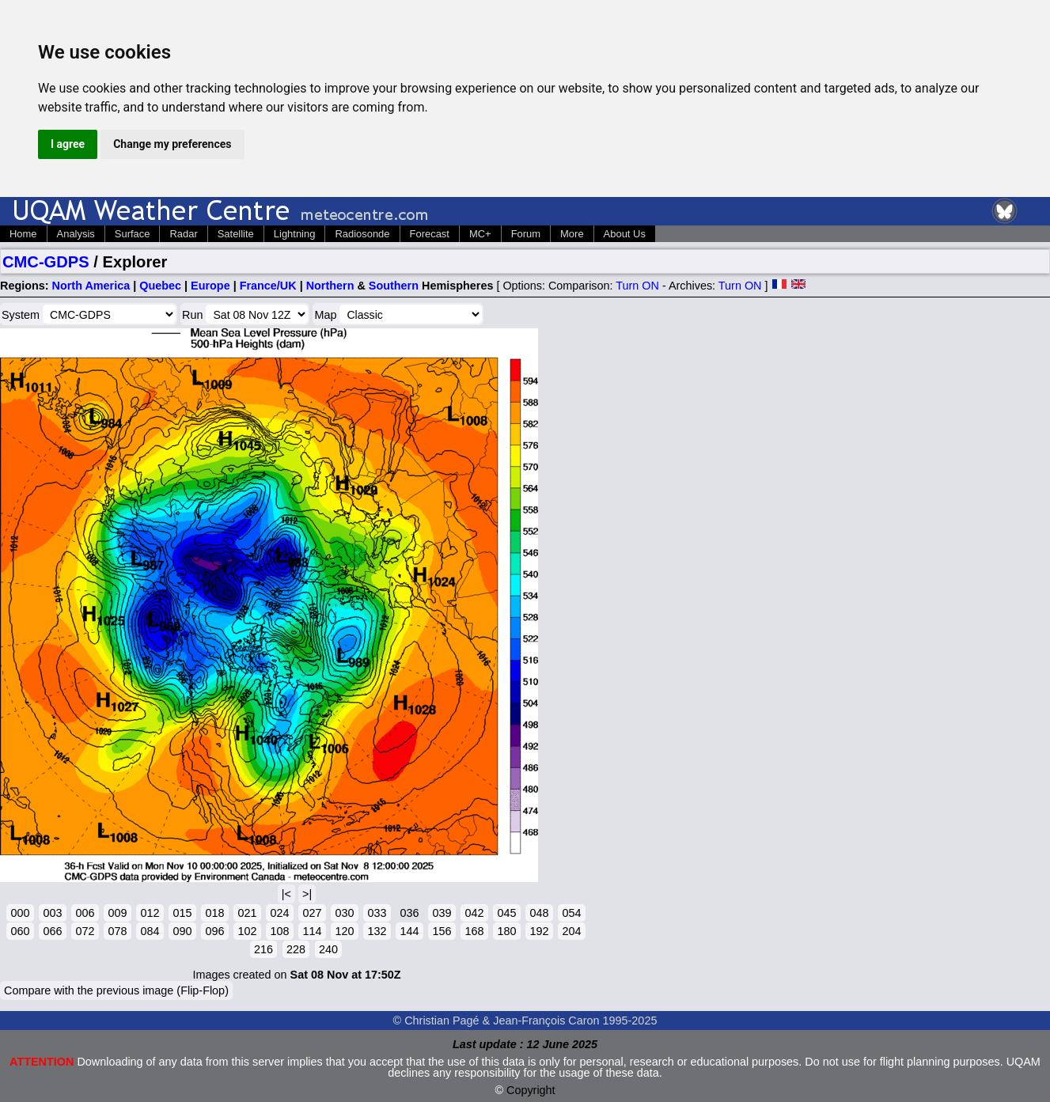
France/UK (268, 285)
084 (149, 931)
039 (441, 913)
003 (52, 913)
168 (473, 931)
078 (117, 931)
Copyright (530, 1090)
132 (376, 931)
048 (538, 913)
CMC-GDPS (45, 262)
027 (311, 913)
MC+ (480, 234)
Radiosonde (362, 234)
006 (84, 913)
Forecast (429, 234)
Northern (330, 285)
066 (52, 931)
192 (538, 931)
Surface (132, 234)
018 (214, 913)
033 (376, 913)
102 (246, 931)
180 (506, 931)
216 (263, 949)
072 (84, 931)
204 (571, 931)
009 (117, 913)
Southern (394, 285)
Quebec (160, 285)
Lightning (295, 234)
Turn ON (637, 285)
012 (149, 913)
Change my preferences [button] (172, 144)
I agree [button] (68, 144)
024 (279, 913)
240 (328, 949)
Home (23, 234)
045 (506, 913)
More (572, 234)
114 (311, 931)
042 (473, 913)
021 (246, 913)
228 (295, 949)
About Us (625, 234)
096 (214, 931)
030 (344, 913)
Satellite (236, 234)
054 (571, 913)
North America (91, 285)
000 (19, 913)
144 (409, 931)
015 (181, 913)
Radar (183, 234)
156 (441, 931)
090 (181, 931)
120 (344, 931)
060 (19, 931)
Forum (525, 234)
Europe (210, 285)
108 (279, 931)
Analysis (76, 234)
